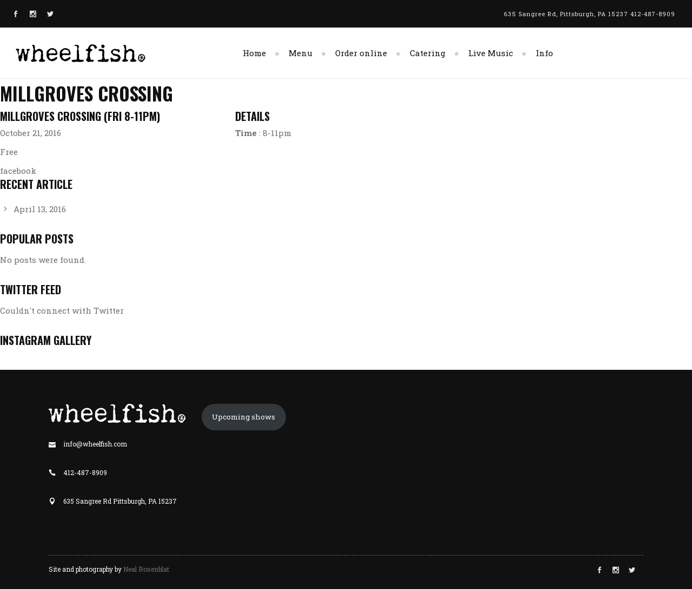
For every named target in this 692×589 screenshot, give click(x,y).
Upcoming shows (243, 417)
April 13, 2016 (40, 209)
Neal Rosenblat (146, 569)
